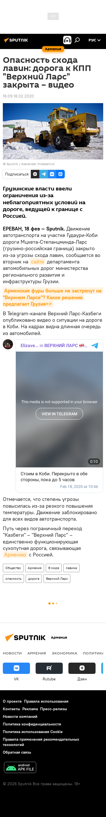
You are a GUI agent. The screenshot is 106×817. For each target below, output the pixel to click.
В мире (53, 568)
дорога (33, 578)
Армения (35, 568)
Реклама (30, 708)
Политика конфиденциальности (32, 724)
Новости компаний (20, 716)
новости (12, 653)
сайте (37, 261)
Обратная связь (17, 752)
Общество (13, 568)
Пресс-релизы (53, 708)
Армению (15, 554)
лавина (71, 568)
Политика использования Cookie (33, 731)
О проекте (12, 701)
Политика (94, 653)
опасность (13, 578)
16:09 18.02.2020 (18, 96)
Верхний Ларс (57, 578)
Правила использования (46, 701)
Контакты (11, 708)
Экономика (64, 653)
